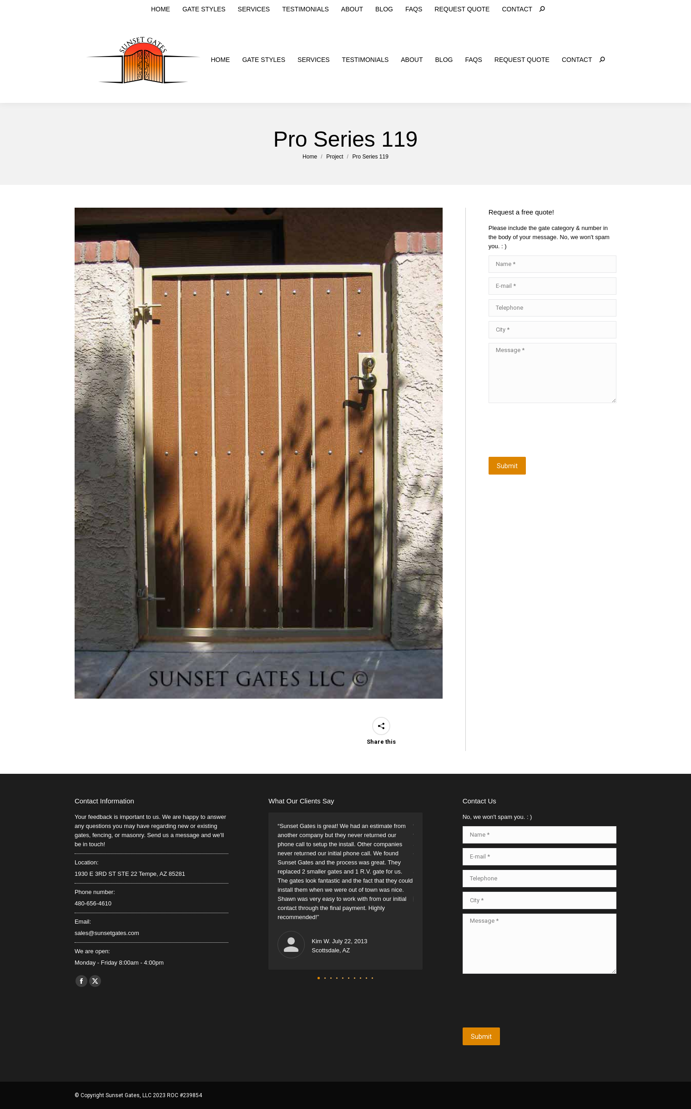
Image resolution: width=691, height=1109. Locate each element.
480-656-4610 (161, 8)
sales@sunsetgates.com (226, 8)
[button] (319, 978)
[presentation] (558, 430)
